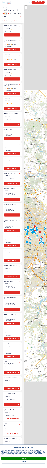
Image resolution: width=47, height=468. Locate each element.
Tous (6, 13)
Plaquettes (19, 13)
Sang (10, 13)
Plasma (15, 13)
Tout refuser (23, 461)
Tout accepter (23, 458)
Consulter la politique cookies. (7, 455)
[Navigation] (3, 2)
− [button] (25, 8)
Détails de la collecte (12, 418)
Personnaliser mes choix (23, 464)
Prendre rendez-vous (38, 2)
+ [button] (25, 6)
